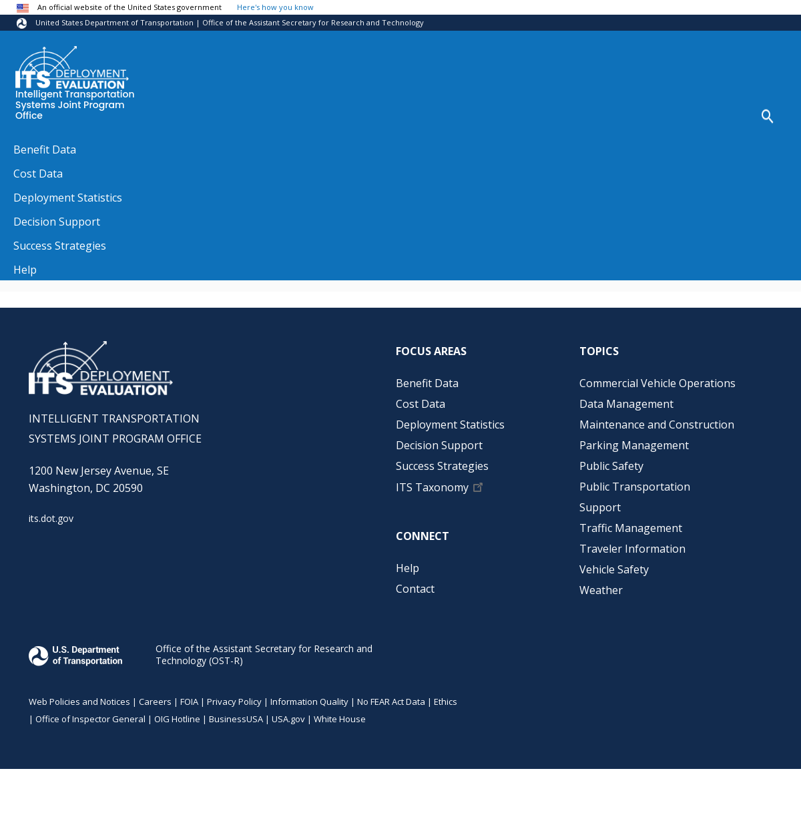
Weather (601, 590)
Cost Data (420, 403)
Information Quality (309, 702)
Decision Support (439, 445)
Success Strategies (442, 466)
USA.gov (288, 719)
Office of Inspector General (90, 719)
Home (26, 146)
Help (407, 568)
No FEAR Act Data (391, 702)
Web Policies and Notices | (84, 702)
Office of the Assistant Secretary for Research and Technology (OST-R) (264, 654)
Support (600, 507)
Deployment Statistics (450, 424)
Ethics (445, 702)
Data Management (626, 403)
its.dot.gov (51, 518)
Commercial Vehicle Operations (657, 383)
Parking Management (634, 445)
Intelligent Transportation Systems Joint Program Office (75, 105)
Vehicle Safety (614, 569)
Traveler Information (632, 548)
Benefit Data (427, 383)
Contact (415, 588)
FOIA (189, 702)
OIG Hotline (177, 719)
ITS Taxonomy (432, 487)
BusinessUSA (236, 719)
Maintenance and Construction (656, 424)
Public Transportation (634, 486)
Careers (155, 702)
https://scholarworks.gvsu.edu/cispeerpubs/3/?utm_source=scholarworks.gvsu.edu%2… (260, 267)
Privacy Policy (234, 702)
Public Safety (611, 466)
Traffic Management (630, 528)
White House (340, 719)
